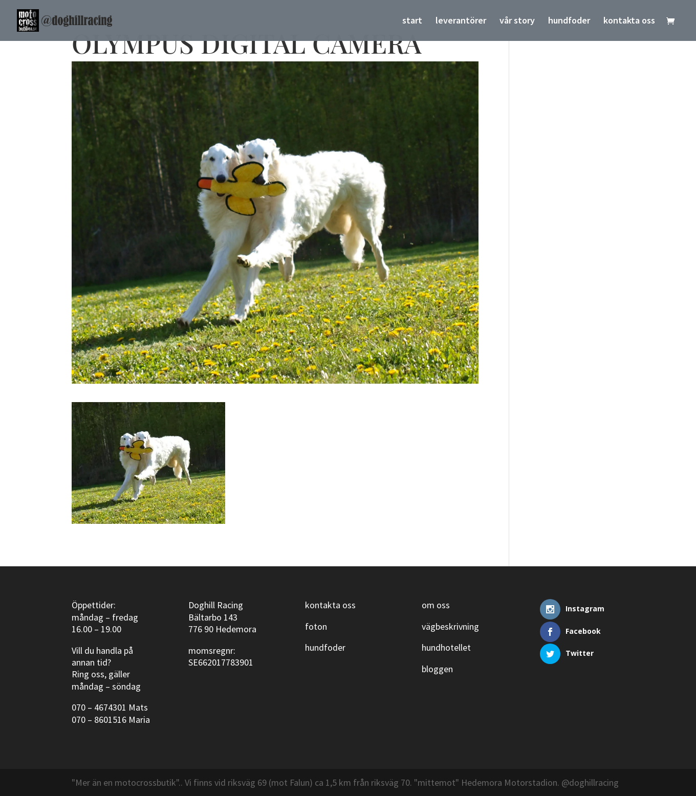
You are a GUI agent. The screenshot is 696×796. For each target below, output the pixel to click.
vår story (517, 21)
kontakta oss (629, 21)
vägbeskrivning (450, 626)
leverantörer (461, 21)
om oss (436, 605)
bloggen (437, 669)
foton (316, 626)
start (412, 21)
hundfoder (569, 21)
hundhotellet (446, 647)
